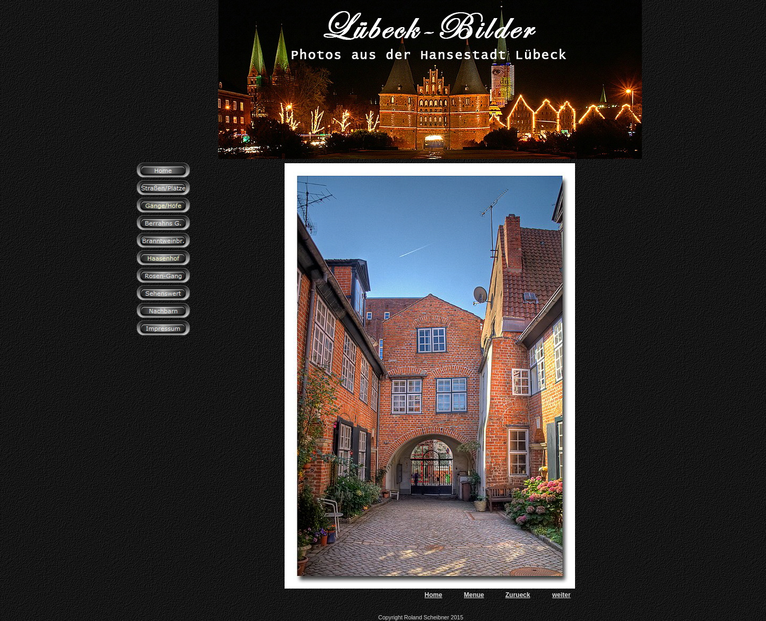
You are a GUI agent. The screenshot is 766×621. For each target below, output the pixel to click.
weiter (561, 595)
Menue (474, 595)
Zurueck (517, 595)
